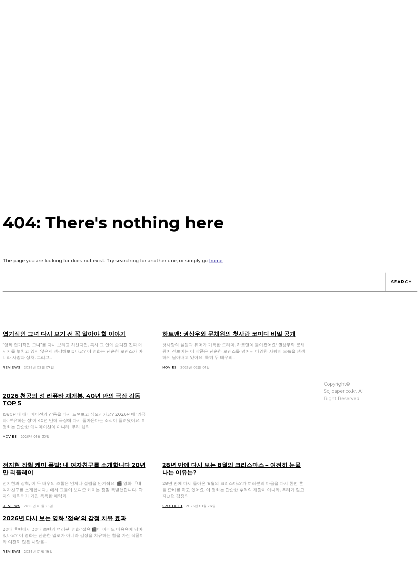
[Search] (401, 282)
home (216, 261)
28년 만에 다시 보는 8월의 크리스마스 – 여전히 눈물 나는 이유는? (232, 475)
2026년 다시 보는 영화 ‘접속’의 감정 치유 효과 (71, 525)
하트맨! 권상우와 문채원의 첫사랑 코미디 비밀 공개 (233, 337)
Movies (10, 444)
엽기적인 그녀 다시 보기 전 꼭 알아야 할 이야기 (72, 334)
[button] (302, 12)
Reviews (11, 513)
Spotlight (172, 513)
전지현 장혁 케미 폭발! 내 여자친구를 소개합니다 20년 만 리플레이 (74, 475)
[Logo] (29, 12)
